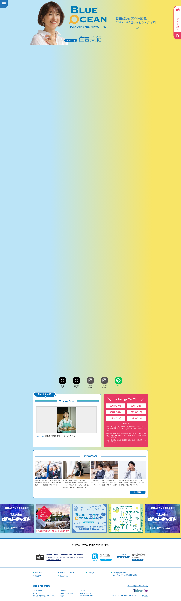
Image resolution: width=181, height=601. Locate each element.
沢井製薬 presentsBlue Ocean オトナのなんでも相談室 (125, 573)
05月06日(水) (136, 418)
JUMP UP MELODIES (86, 593)
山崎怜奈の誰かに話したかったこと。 (44, 596)
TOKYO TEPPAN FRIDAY (87, 596)
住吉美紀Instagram (104, 385)
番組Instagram (90, 385)
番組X (62, 385)
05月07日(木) (115, 418)
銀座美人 (91, 572)
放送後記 (38, 576)
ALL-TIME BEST (37, 593)
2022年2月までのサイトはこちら (138, 585)
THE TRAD (63, 590)
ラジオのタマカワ (85, 590)
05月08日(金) (136, 412)
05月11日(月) (115, 412)
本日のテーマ (39, 572)
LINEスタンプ (118, 385)
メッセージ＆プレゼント (67, 572)
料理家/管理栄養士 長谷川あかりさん (66, 421)
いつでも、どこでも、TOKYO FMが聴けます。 (90, 544)
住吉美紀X (76, 385)
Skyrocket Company (66, 593)
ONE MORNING (37, 590)
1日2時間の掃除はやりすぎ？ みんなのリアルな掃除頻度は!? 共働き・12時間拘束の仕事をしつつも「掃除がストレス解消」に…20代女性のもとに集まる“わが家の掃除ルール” (76, 482)
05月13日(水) (115, 405)
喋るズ (62, 596)
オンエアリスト (64, 576)
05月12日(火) (136, 405)
